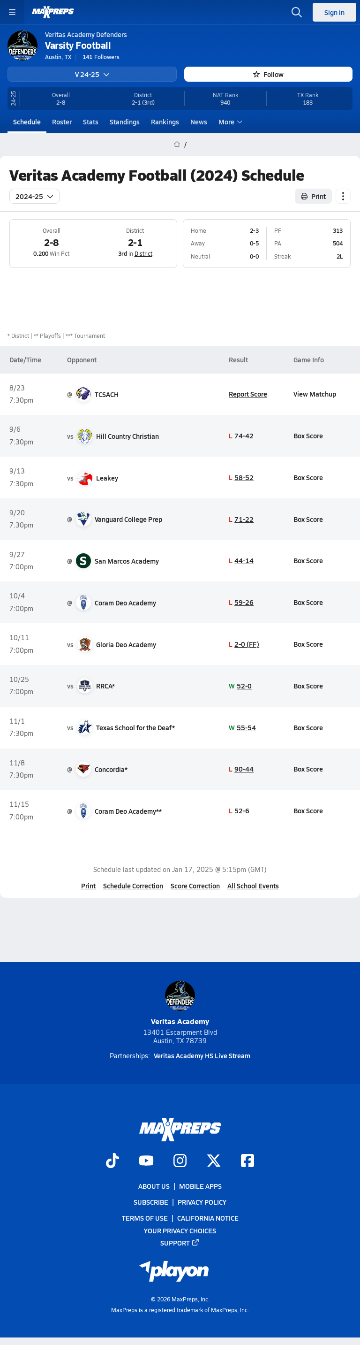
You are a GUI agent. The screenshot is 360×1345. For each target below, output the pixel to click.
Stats (90, 121)
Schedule (27, 121)
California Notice (208, 1218)
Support (180, 1242)
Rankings (165, 121)
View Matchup (314, 393)
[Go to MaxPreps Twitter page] (213, 1161)
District (143, 253)
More (229, 121)
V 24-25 (92, 74)
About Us (154, 1186)
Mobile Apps (200, 1186)
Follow (268, 74)
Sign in (334, 12)
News (198, 121)
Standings (125, 121)
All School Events (253, 885)
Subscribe (151, 1202)
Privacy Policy (202, 1202)
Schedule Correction (133, 885)
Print (88, 885)
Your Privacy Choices (180, 1230)
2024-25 (34, 195)
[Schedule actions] (343, 195)
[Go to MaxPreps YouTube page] (146, 1161)
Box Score (308, 435)
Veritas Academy (180, 1003)
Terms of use (145, 1218)
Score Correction (195, 885)
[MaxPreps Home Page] (176, 144)
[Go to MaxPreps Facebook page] (247, 1161)
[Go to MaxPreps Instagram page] (180, 1161)
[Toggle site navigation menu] (12, 12)
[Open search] (297, 12)
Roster (62, 121)
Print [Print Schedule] (313, 195)
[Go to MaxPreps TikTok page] (112, 1161)
